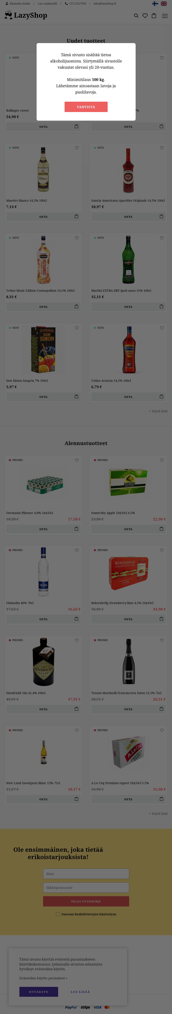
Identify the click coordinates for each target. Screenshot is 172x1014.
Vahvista (86, 107)
